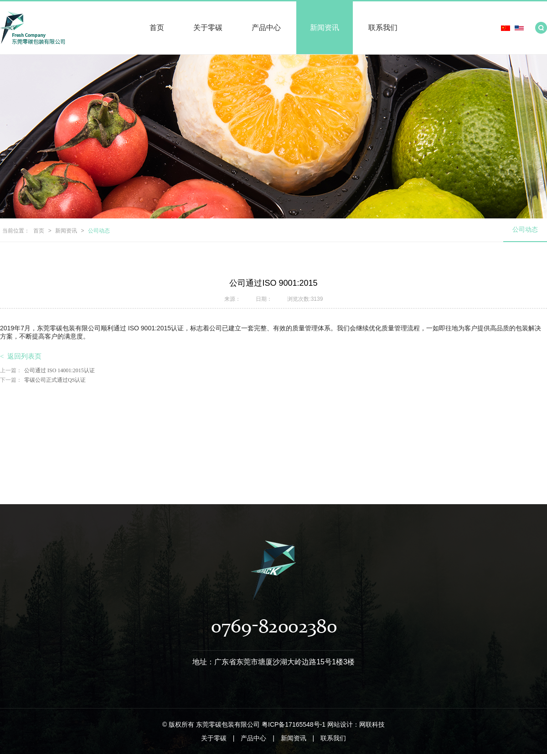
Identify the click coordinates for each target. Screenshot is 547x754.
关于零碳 (207, 27)
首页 (157, 27)
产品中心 (266, 27)
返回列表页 (20, 356)
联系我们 (382, 27)
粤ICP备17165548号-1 (293, 724)
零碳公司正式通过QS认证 (43, 380)
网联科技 (372, 724)
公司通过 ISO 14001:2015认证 (47, 370)
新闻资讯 (324, 27)
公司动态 (99, 231)
